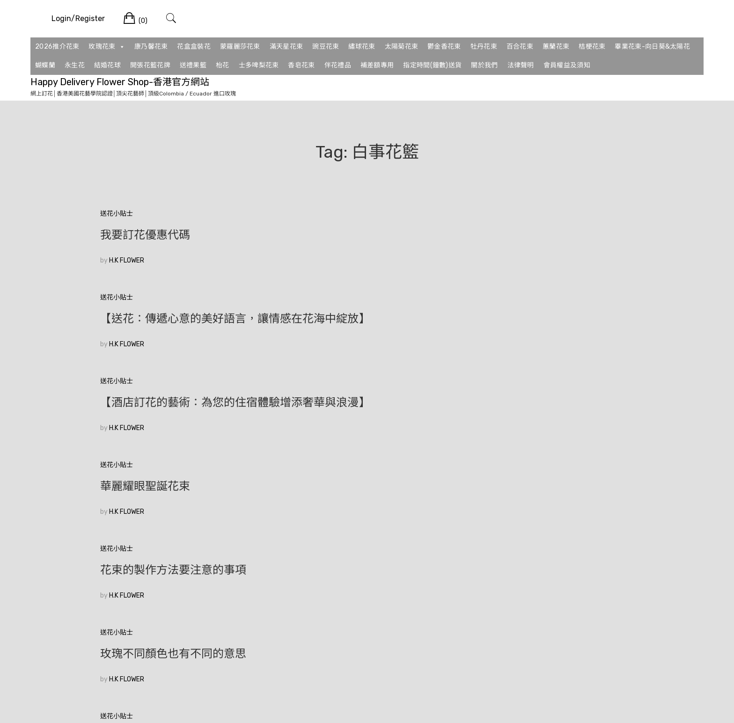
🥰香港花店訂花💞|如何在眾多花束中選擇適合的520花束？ (183, 504)
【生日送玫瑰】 (322, 414)
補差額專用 (377, 65)
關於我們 (484, 65)
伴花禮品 (337, 65)
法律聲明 (520, 65)
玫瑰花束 (106, 46)
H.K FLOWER (126, 260)
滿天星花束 (286, 47)
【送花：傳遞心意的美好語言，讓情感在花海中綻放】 (367, 241)
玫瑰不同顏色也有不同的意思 (538, 330)
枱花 (222, 65)
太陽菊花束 (401, 47)
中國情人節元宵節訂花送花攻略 (178, 414)
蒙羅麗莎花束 (240, 47)
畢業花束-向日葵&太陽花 (652, 47)
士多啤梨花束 (259, 65)
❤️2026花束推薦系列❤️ (526, 414)
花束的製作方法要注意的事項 (356, 330)
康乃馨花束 (151, 47)
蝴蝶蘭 (45, 65)
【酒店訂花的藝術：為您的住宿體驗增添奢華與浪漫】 (549, 241)
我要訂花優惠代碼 (145, 234)
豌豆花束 (325, 47)
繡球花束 (361, 47)
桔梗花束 (592, 47)
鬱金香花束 (444, 47)
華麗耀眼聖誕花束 (145, 330)
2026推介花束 (57, 47)
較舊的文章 (116, 573)
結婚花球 (107, 65)
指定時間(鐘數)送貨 (432, 65)
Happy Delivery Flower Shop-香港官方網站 (119, 82)
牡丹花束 (483, 47)
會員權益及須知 (566, 65)
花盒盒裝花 (194, 47)
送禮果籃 (193, 65)
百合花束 (519, 47)
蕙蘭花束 (556, 47)
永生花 (75, 65)
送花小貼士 (116, 214)
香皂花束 (301, 65)
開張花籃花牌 (150, 65)
